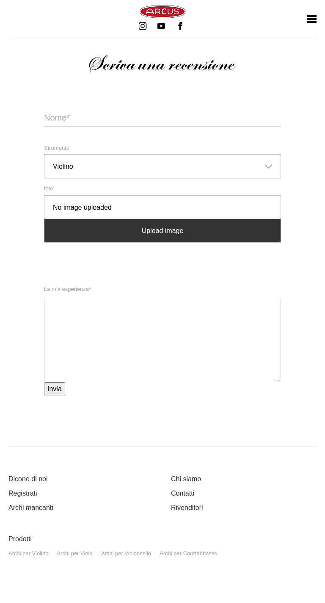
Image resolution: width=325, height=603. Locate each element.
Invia (54, 388)
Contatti (182, 493)
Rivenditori (187, 507)
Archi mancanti (30, 507)
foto (48, 188)
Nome (57, 115)
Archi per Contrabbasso (189, 553)
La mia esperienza (67, 288)
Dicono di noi (28, 478)
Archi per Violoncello (126, 553)
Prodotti (20, 539)
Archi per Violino (28, 553)
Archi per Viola (74, 553)
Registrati (22, 493)
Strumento (56, 148)
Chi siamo (186, 478)
